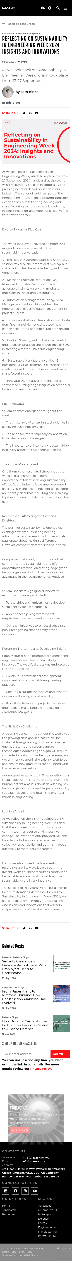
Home (6, 1205)
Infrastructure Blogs (13, 987)
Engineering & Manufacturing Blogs (21, 33)
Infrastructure (47, 1236)
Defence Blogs (21, 957)
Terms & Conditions (12, 1256)
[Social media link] (5, 1191)
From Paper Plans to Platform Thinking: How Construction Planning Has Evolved (24, 997)
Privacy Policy (40, 1068)
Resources (8, 1214)
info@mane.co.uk (33, 1161)
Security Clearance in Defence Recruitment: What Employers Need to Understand (25, 967)
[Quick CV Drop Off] (43, 8)
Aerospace (44, 1205)
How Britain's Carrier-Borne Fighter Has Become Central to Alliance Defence (25, 1025)
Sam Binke (29, 92)
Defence (6, 957)
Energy (42, 1223)
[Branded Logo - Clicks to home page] (8, 8)
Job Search (9, 1210)
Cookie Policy (9, 1252)
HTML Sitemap (32, 1256)
